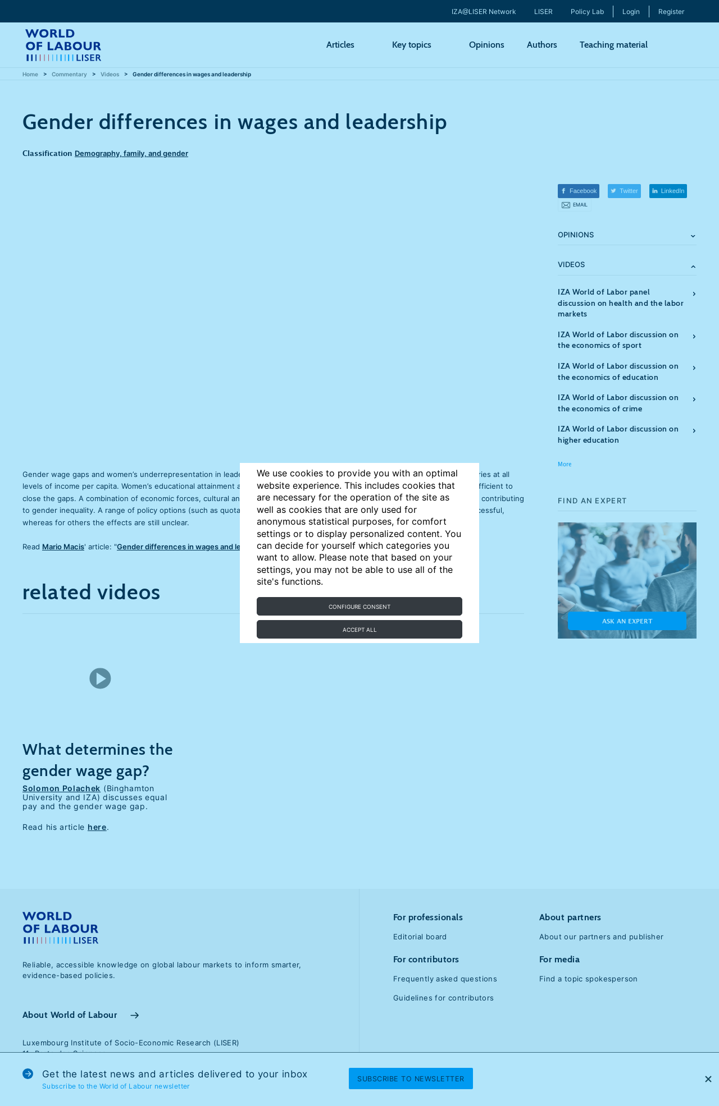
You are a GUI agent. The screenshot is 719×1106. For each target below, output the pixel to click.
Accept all (360, 629)
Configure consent (359, 606)
